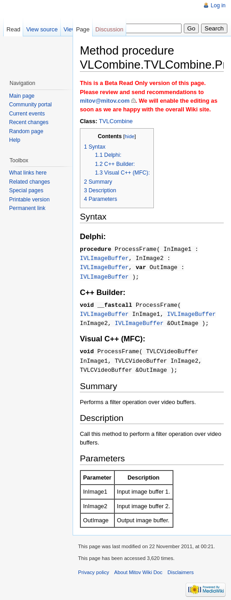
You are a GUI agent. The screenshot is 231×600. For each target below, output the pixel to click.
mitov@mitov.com (105, 100)
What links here (28, 173)
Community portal (30, 104)
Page (82, 29)
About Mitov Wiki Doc (138, 567)
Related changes (29, 182)
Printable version (29, 199)
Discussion (109, 29)
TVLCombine (116, 121)
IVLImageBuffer (104, 257)
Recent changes (29, 122)
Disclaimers (180, 567)
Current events (27, 113)
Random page (26, 131)
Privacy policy (93, 567)
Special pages (26, 190)
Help (14, 140)
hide (130, 136)
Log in (218, 5)
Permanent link (27, 208)
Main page (21, 96)
